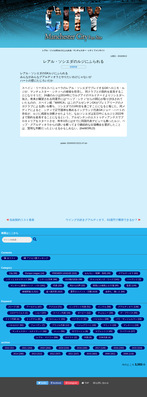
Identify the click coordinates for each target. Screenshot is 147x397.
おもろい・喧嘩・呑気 (95, 273)
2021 (24, 348)
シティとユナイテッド (16, 279)
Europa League (32, 273)
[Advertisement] (73, 183)
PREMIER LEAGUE (61, 273)
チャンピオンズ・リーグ (102, 279)
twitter (42, 383)
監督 (129, 285)
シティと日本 (46, 279)
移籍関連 (73, 67)
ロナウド (69, 337)
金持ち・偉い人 (112, 291)
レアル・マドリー (44, 337)
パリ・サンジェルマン (126, 319)
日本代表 (103, 337)
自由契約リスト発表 (22, 219)
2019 (61, 348)
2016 (116, 348)
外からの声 (75, 285)
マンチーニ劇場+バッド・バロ (25, 285)
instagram (71, 383)
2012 (52, 353)
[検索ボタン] (35, 239)
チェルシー (103, 313)
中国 (86, 337)
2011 (70, 353)
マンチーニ (129, 325)
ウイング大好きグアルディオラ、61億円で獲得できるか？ (101, 219)
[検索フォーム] (17, 240)
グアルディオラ (125, 273)
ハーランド (132, 279)
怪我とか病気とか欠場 (103, 285)
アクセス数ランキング (37, 258)
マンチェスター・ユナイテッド (27, 331)
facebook (56, 383)
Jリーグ (12, 307)
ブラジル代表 (58, 325)
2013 (34, 353)
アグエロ (53, 307)
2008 (125, 353)
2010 (89, 353)
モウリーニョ (78, 331)
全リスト (11, 258)
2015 (134, 348)
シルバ (38, 313)
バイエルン (98, 319)
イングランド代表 (77, 307)
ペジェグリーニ (84, 325)
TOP (85, 383)
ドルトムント (54, 319)
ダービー (82, 313)
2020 (42, 348)
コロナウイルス (17, 313)
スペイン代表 (59, 313)
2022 (7, 348)
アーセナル (31, 307)
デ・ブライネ (126, 313)
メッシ (57, 331)
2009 (107, 353)
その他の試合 (71, 279)
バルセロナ (14, 325)
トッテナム (32, 319)
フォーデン (36, 325)
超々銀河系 (51, 291)
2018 (79, 348)
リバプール (125, 331)
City (11, 273)
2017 (97, 348)
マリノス (107, 325)
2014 (15, 353)
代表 (55, 285)
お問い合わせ (101, 383)
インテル (102, 307)
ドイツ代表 (10, 319)
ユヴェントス (101, 331)
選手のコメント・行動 (81, 291)
